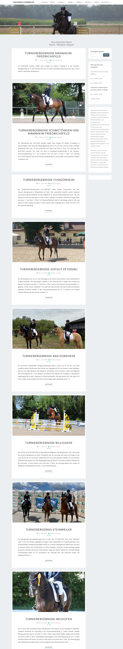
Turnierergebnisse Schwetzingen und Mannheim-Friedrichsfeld (48, 132)
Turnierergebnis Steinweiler (49, 529)
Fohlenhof (61, 2)
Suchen (106, 55)
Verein (52, 2)
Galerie (70, 2)
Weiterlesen (49, 164)
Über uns (87, 2)
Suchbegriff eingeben (97, 51)
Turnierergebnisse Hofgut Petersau (48, 269)
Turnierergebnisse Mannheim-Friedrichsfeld (49, 55)
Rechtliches (105, 2)
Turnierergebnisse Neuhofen (48, 619)
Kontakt (96, 2)
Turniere (78, 2)
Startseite (45, 2)
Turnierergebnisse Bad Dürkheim (48, 356)
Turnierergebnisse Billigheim (48, 442)
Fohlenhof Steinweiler (23, 2)
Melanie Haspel (56, 60)
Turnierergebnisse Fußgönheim (48, 179)
